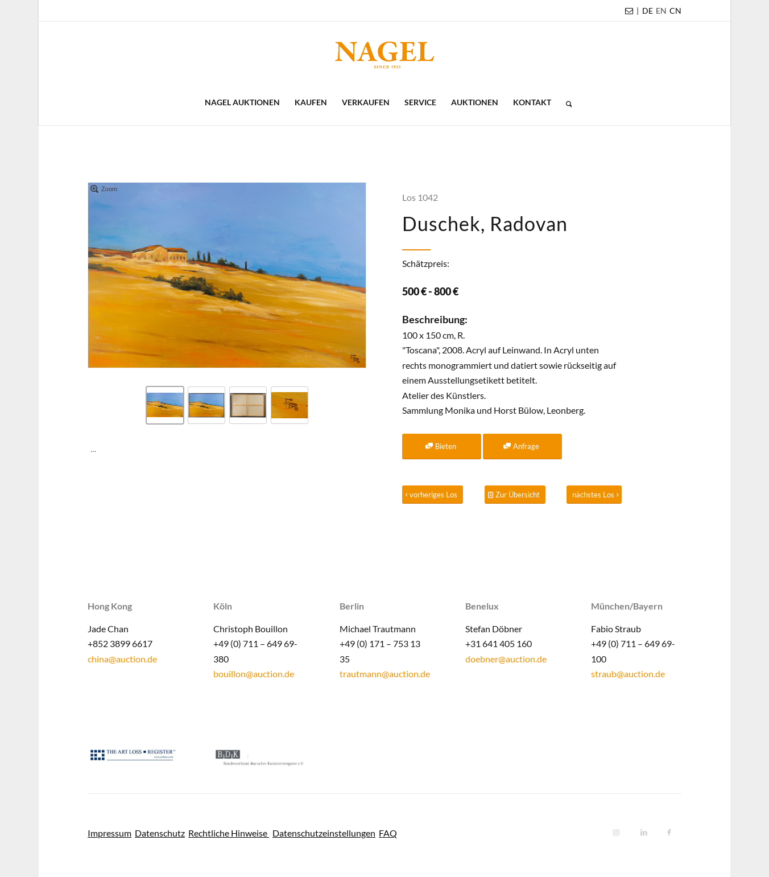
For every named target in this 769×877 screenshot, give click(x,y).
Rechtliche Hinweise (228, 832)
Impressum (109, 832)
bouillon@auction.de (253, 673)
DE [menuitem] (647, 10)
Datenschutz (160, 832)
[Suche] (565, 102)
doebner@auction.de (506, 658)
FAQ (388, 832)
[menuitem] (647, 11)
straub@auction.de (628, 673)
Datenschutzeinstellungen (323, 832)
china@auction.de (122, 658)
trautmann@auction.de (385, 673)
